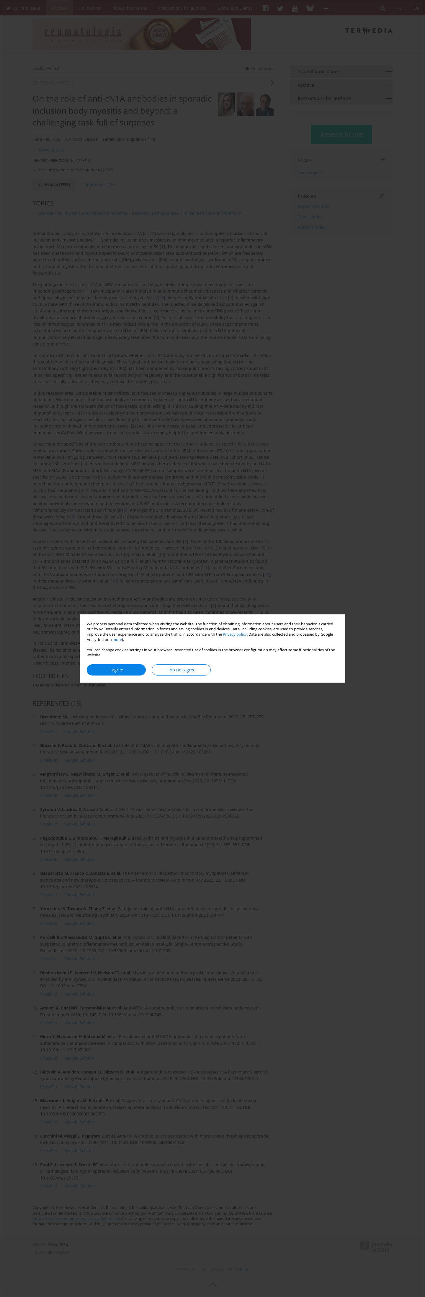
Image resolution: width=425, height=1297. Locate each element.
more (117, 639)
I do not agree (181, 670)
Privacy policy (235, 634)
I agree (116, 670)
